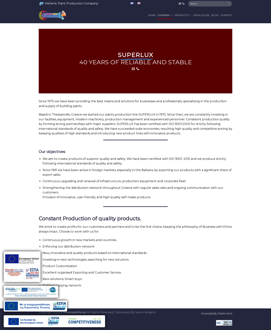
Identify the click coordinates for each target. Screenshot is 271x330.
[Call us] (183, 3)
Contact (226, 15)
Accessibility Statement (216, 313)
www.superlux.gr (74, 312)
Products (183, 15)
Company (165, 15)
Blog (215, 15)
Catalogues (201, 15)
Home (152, 15)
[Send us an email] (180, 3)
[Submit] (229, 3)
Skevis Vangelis (145, 312)
